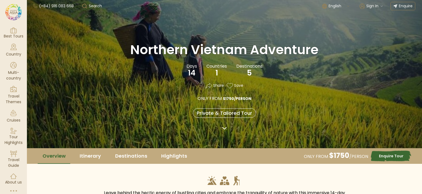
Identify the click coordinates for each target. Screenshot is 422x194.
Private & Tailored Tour (224, 113)
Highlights (174, 156)
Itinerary (90, 156)
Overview (54, 156)
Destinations (131, 156)
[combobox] (339, 6)
